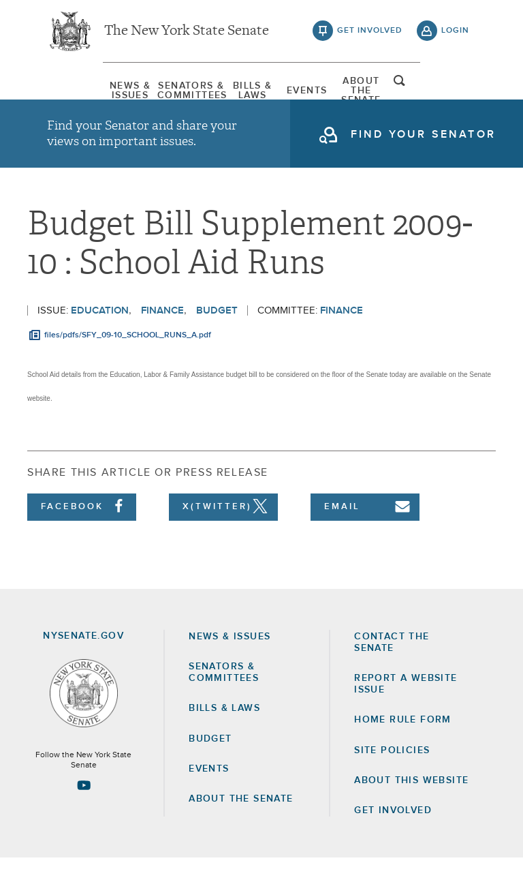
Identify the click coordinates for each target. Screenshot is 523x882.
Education (100, 334)
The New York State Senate (186, 34)
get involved (369, 34)
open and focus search (455, 90)
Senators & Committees (161, 92)
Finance (162, 334)
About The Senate (399, 92)
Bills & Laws (240, 92)
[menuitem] (81, 92)
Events (320, 92)
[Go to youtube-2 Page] (83, 809)
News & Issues (81, 92)
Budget (217, 334)
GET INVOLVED (393, 834)
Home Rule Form (402, 744)
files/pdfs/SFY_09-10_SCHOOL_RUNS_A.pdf (127, 359)
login (455, 34)
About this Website (411, 804)
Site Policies (392, 774)
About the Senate (241, 822)
